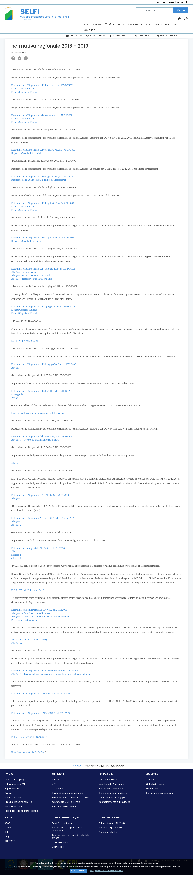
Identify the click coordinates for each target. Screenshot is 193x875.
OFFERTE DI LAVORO (130, 24)
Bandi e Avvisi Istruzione (64, 806)
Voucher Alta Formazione (112, 784)
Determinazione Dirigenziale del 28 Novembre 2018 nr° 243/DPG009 (45, 670)
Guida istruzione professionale (67, 793)
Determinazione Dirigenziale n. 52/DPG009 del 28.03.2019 (40, 495)
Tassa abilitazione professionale (21, 810)
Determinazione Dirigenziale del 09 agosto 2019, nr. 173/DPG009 (43, 149)
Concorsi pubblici (108, 832)
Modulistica (58, 846)
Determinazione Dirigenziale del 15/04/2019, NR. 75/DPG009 (41, 436)
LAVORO (74, 35)
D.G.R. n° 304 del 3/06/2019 (25, 341)
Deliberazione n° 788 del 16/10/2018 (29, 737)
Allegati (15, 367)
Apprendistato (12, 788)
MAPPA (158, 24)
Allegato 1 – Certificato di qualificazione (31, 613)
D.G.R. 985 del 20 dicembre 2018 (27, 590)
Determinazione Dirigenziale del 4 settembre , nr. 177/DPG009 (41, 115)
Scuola (55, 779)
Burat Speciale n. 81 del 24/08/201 (28, 752)
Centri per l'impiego (15, 779)
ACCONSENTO (78, 870)
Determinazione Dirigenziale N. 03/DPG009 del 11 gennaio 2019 (42, 518)
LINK (167, 24)
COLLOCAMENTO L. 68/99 (99, 24)
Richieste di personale (110, 827)
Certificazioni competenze (113, 793)
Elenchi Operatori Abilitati (24, 310)
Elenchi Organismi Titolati (24, 92)
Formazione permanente (112, 788)
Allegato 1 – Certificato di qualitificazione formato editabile (40, 616)
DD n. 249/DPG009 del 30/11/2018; (29, 639)
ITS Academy (59, 788)
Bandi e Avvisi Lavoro (15, 797)
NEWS (149, 24)
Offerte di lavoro (60, 842)
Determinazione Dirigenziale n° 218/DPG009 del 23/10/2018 (41, 713)
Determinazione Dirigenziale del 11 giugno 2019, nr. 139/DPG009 (43, 268)
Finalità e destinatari (62, 823)
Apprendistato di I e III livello (66, 802)
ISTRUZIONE (95, 35)
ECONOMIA (143, 35)
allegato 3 (16, 558)
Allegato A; (16, 643)
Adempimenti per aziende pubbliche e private (72, 837)
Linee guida (17, 394)
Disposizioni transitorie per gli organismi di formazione (38, 413)
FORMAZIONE (119, 35)
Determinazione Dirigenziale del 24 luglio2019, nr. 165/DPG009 (42, 203)
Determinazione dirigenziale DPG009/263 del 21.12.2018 (39, 548)
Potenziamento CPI (15, 784)
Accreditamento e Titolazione (114, 802)
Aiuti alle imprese (155, 784)
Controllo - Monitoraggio (112, 797)
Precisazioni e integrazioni (24, 620)
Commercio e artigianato (159, 793)
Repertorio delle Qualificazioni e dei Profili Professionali (38, 180)
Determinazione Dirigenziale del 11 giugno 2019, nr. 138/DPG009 (43, 306)
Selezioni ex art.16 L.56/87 (112, 823)
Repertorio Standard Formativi (26, 153)
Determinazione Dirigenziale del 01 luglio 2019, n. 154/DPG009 (42, 237)
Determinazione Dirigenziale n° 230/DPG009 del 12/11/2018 (40, 693)
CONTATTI (89, 30)
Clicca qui (76, 766)
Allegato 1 (16, 498)
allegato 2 (16, 555)
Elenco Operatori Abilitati (23, 88)
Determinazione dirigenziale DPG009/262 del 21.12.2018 (39, 609)
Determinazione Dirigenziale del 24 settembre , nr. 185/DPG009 (42, 85)
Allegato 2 (16, 525)
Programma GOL (13, 806)
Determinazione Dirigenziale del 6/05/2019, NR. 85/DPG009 (40, 391)
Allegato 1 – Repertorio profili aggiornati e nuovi (35, 439)
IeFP (54, 784)
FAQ (175, 24)
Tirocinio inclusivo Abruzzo (18, 802)
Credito (150, 779)
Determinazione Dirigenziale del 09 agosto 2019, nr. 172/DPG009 (43, 176)
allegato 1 (16, 551)
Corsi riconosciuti (108, 779)
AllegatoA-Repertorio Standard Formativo (31, 279)
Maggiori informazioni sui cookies (106, 870)
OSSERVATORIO (166, 35)
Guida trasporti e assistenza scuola (70, 797)
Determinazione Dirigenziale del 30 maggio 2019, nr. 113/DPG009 (43, 364)
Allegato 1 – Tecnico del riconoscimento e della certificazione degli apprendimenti (51, 674)
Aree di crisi (152, 788)
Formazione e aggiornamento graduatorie (67, 829)
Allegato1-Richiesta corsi (23, 272)
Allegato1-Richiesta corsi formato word (30, 275)
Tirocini (8, 793)
